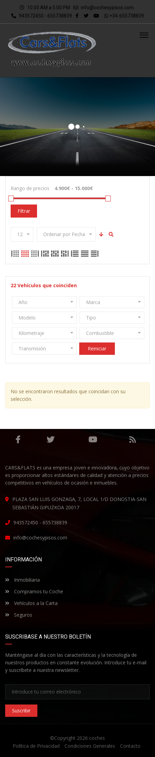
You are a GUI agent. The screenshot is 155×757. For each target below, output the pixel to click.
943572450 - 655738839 (41, 16)
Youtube (92, 439)
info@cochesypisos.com (107, 7)
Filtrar (23, 210)
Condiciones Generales (89, 746)
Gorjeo (50, 439)
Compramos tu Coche (34, 591)
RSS (132, 439)
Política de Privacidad (36, 746)
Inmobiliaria (22, 579)
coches (97, 738)
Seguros (18, 614)
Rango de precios (30, 188)
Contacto (130, 746)
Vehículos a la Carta (31, 602)
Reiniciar (97, 348)
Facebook (17, 439)
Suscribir (21, 710)
